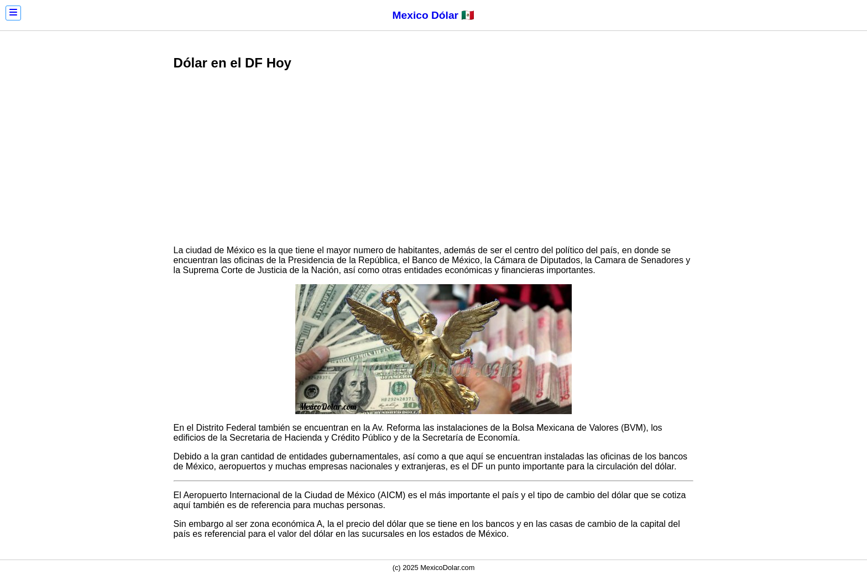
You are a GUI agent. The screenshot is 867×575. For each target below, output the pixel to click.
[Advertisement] (433, 159)
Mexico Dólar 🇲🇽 (434, 15)
